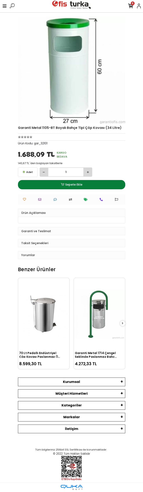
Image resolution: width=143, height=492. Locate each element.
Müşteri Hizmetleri (72, 393)
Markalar (71, 417)
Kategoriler (71, 405)
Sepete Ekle (71, 184)
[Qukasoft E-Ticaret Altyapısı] (72, 487)
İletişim (71, 428)
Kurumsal (71, 381)
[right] (122, 323)
